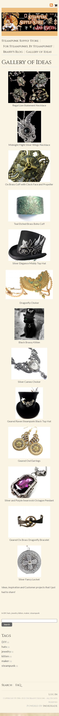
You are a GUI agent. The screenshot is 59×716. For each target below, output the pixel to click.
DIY (4, 613)
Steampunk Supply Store (20, 40)
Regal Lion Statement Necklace (29, 105)
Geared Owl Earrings (29, 460)
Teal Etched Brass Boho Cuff (29, 223)
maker (26, 613)
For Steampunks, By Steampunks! (27, 46)
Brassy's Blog (13, 51)
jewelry (14, 613)
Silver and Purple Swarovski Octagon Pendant (29, 500)
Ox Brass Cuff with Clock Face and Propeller (29, 184)
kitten (20, 613)
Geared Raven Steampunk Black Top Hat (29, 421)
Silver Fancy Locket (29, 579)
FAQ (18, 685)
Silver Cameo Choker (29, 381)
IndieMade (50, 706)
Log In (53, 694)
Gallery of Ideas (38, 51)
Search (7, 685)
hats (9, 613)
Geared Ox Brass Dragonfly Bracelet (29, 539)
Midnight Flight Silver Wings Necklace (29, 144)
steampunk (34, 613)
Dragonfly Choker (29, 302)
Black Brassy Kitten (29, 342)
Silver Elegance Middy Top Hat (29, 263)
